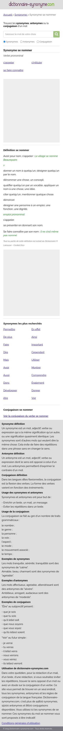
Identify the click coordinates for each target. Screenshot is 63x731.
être (5, 398)
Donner (35, 390)
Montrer (36, 367)
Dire (5, 352)
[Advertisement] (31, 111)
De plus (7, 337)
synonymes (22, 23)
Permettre (9, 329)
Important (37, 344)
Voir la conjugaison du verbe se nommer (25, 416)
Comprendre (38, 375)
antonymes (36, 23)
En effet (35, 329)
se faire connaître (13, 70)
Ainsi (34, 337)
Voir (33, 398)
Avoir (6, 367)
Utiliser (35, 359)
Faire (6, 344)
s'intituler (36, 62)
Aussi (6, 375)
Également (37, 382)
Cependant (37, 352)
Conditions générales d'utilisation (21, 723)
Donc (6, 382)
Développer (10, 390)
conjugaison (10, 26)
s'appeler (8, 62)
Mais (6, 359)
